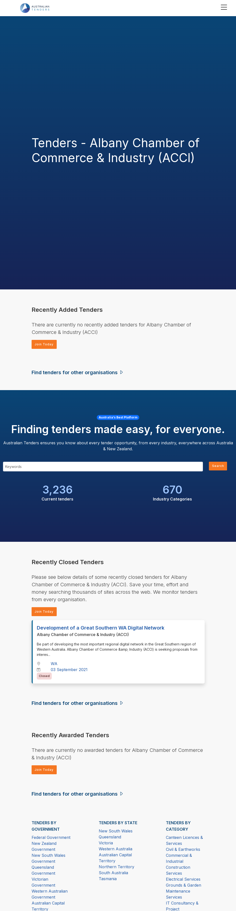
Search (217, 467)
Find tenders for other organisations (78, 373)
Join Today (46, 345)
